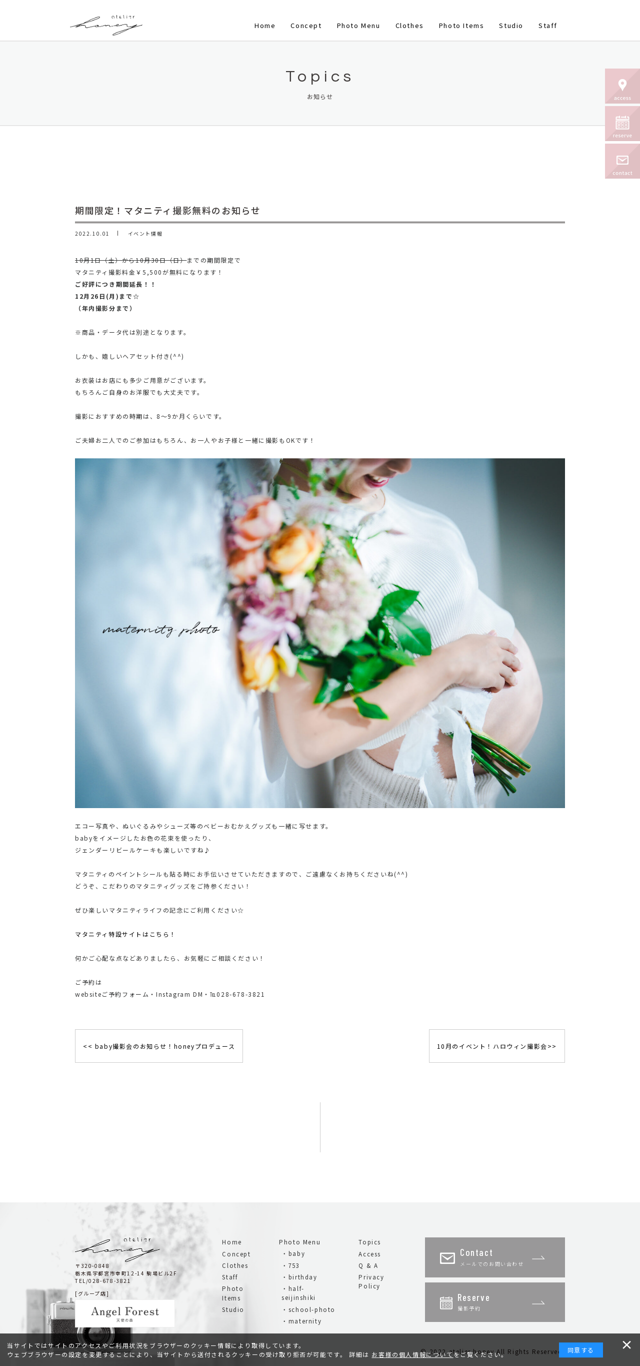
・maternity (302, 1321)
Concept (306, 25)
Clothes (410, 25)
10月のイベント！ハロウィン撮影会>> (497, 1046)
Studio (511, 25)
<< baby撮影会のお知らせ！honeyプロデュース (159, 1046)
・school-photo (309, 1309)
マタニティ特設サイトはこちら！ (125, 934)
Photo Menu (358, 25)
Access (369, 1254)
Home (265, 25)
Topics (369, 1242)
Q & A (368, 1265)
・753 (291, 1265)
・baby (293, 1253)
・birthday (299, 1277)
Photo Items (461, 25)
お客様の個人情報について (412, 1354)
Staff (548, 25)
